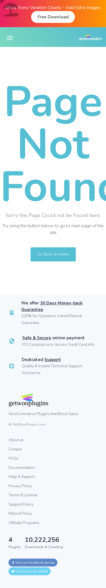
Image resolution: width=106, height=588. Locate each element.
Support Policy (20, 504)
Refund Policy (20, 513)
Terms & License (22, 495)
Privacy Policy (20, 486)
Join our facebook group (33, 562)
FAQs (13, 458)
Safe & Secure (36, 338)
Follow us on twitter (29, 571)
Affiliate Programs (23, 522)
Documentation (21, 467)
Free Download (53, 17)
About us (16, 440)
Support (52, 359)
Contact (15, 449)
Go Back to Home (53, 254)
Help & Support (21, 476)
